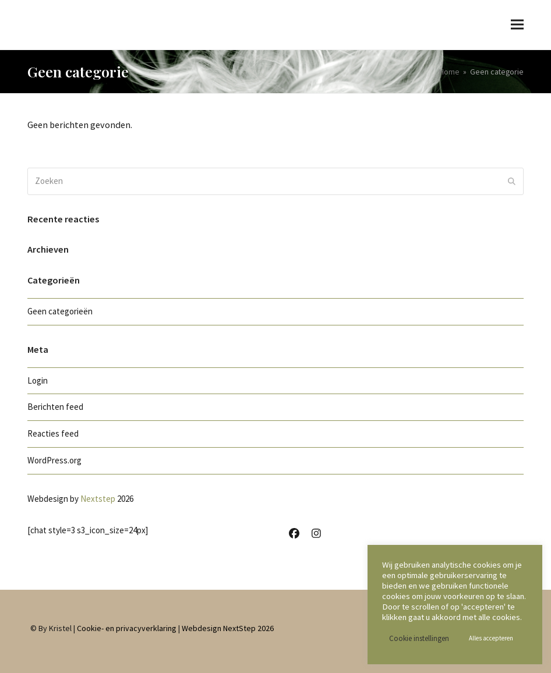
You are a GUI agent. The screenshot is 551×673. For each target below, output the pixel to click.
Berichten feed (55, 406)
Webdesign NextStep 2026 (228, 628)
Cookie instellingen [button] (419, 638)
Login (37, 380)
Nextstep (97, 498)
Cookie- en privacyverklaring (126, 628)
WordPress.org (54, 460)
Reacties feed (53, 433)
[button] (517, 25)
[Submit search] (511, 181)
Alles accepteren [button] (491, 638)
